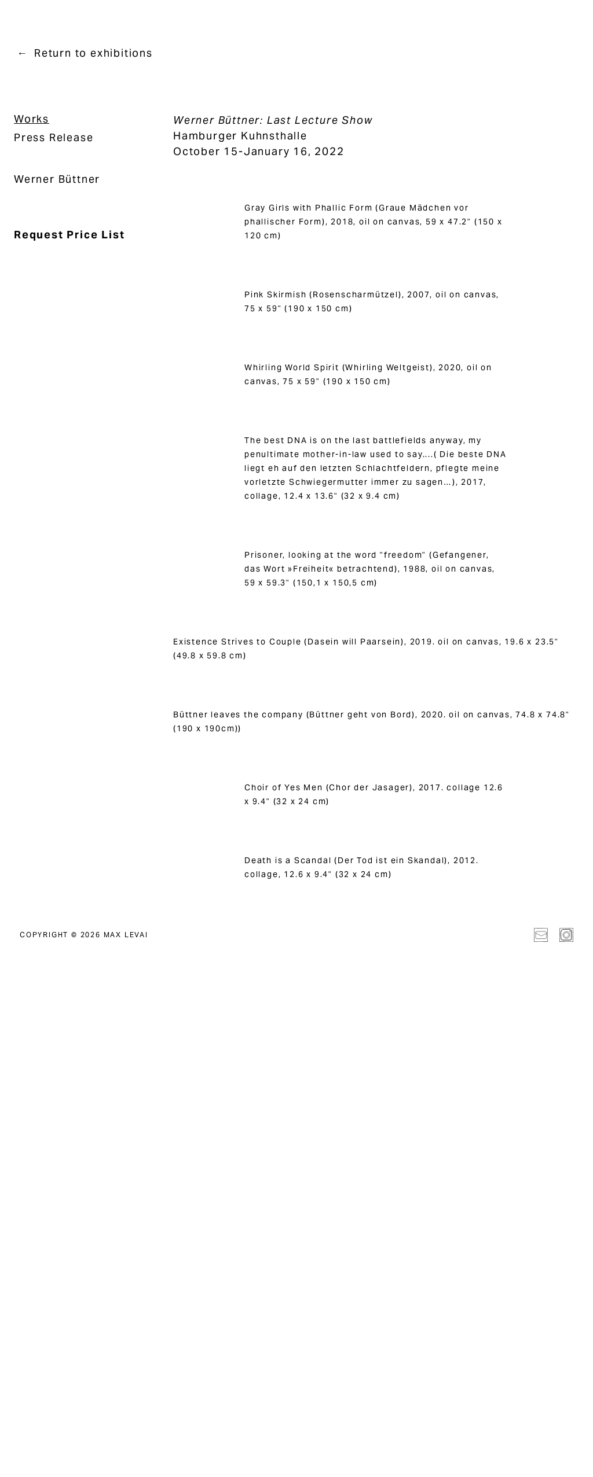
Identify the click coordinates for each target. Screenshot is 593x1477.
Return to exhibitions (93, 53)
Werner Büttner (57, 179)
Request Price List (69, 234)
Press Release (53, 137)
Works (31, 119)
